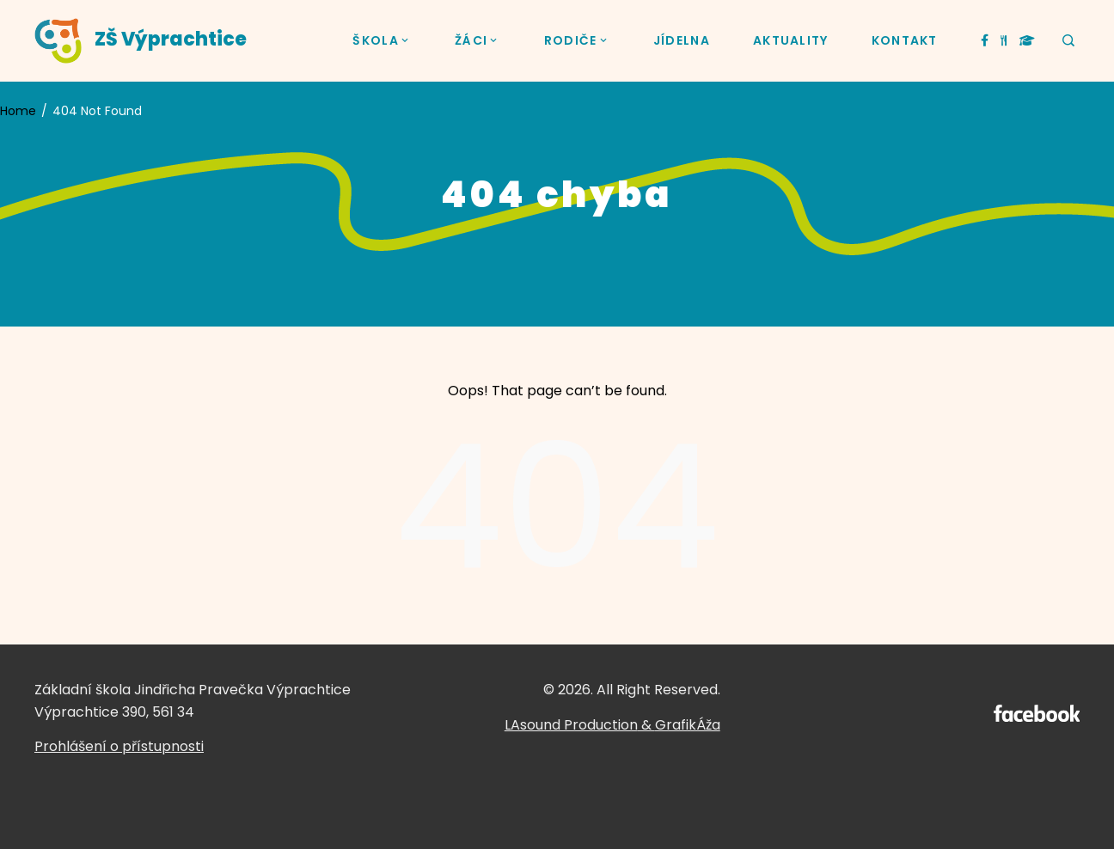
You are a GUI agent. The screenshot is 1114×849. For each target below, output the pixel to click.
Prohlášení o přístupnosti (119, 746)
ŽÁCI (478, 40)
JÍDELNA (681, 40)
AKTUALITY (791, 40)
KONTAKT (905, 40)
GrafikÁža (687, 725)
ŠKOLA (382, 40)
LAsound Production (571, 725)
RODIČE (577, 40)
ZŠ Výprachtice (171, 39)
